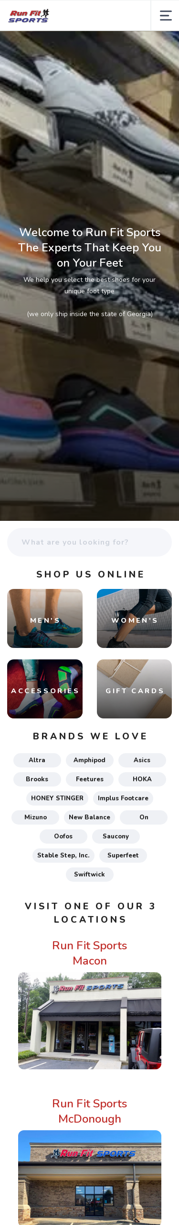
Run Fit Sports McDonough (89, 1111)
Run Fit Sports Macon (89, 953)
